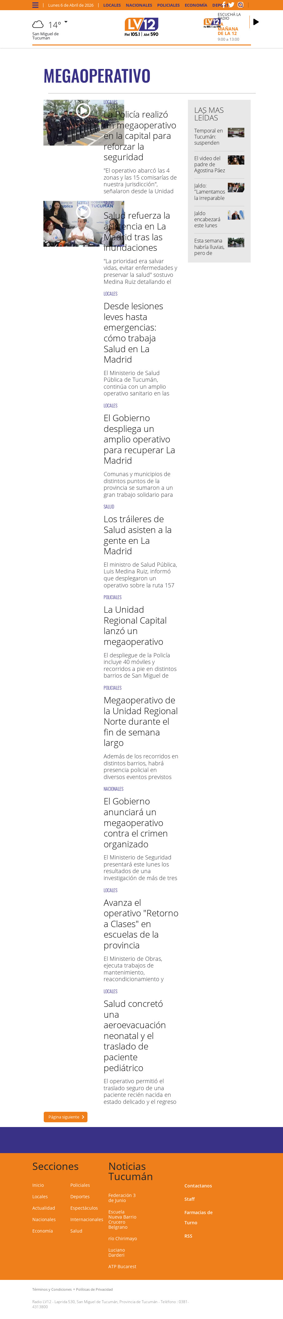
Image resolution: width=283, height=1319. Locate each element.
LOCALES (110, 102)
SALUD (109, 203)
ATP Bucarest (122, 1266)
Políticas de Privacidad (94, 1289)
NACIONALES (113, 788)
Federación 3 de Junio (122, 1197)
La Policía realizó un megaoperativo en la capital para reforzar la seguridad (140, 135)
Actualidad (43, 1208)
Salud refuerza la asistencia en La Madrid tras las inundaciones (137, 231)
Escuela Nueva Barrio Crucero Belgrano (122, 1219)
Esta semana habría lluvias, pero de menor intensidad (209, 253)
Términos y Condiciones (52, 1289)
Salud (76, 1231)
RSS (188, 1236)
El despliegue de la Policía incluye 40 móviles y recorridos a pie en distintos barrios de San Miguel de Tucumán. (140, 668)
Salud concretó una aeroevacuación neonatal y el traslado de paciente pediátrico (135, 1035)
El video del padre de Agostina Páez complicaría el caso (210, 170)
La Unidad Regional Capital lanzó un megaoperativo (135, 625)
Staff (189, 1199)
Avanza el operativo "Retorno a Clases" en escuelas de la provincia (141, 923)
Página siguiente (63, 1117)
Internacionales (86, 1219)
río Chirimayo (122, 1238)
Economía (196, 5)
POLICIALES (112, 597)
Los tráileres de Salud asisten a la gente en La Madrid (138, 535)
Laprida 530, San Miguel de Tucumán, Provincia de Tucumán (106, 1301)
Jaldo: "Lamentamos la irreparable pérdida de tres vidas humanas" (209, 201)
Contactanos (198, 1186)
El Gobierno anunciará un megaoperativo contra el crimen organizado (136, 822)
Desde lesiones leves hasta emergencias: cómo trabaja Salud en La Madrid (133, 332)
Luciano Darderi (116, 1252)
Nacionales (139, 5)
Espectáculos (84, 1208)
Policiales (168, 5)
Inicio (38, 1185)
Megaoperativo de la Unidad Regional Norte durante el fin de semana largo (141, 721)
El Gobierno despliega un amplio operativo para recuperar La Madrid (139, 439)
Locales (112, 5)
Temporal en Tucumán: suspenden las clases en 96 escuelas (208, 143)
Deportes (80, 1196)
